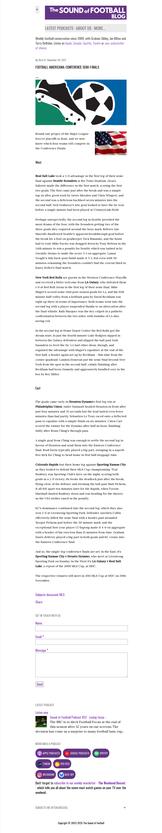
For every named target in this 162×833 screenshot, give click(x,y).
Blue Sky (66, 774)
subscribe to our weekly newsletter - (89, 783)
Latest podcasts (59, 28)
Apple (68, 43)
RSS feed (62, 764)
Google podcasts (77, 753)
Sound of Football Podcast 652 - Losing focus (77, 717)
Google (76, 43)
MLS (62, 594)
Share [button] (38, 602)
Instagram (45, 774)
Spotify (87, 43)
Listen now (41, 712)
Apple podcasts (48, 753)
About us (83, 28)
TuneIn (97, 43)
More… (99, 28)
